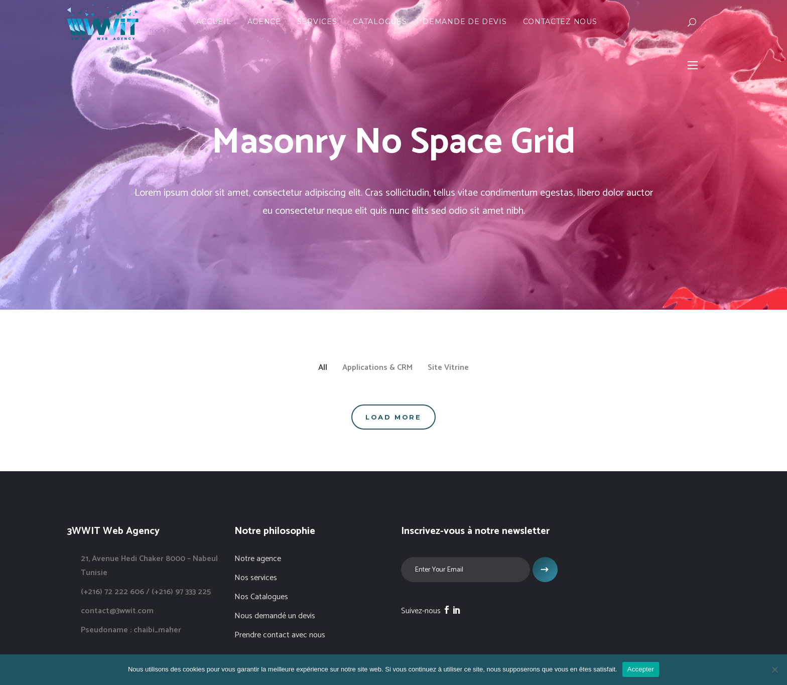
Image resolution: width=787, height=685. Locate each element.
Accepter (640, 669)
